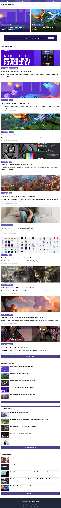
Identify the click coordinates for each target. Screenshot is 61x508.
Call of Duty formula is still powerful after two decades (18, 288)
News (10, 161)
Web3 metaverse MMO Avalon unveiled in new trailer (18, 196)
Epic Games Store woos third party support (20, 433)
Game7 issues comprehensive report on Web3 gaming (18, 258)
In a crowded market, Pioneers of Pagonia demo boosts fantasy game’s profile (29, 419)
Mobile (10, 24)
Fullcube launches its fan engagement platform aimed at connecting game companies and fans (33, 485)
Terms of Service (34, 506)
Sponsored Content (13, 68)
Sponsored (13, 78)
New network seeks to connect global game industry (17, 228)
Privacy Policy (26, 506)
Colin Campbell (14, 110)
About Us (25, 504)
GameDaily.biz (25, 501)
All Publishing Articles (30, 447)
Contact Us (33, 504)
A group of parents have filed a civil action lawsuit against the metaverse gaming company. (24, 137)
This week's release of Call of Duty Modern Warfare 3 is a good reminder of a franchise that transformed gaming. (29, 290)
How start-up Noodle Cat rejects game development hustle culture (22, 317)
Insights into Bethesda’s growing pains (19, 412)
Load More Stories (30, 356)
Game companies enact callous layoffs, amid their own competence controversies (30, 440)
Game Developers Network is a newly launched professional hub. (17, 231)
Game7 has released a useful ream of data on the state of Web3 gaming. (19, 260)
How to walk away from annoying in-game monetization (23, 426)
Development (4, 24)
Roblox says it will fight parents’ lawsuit (13, 135)
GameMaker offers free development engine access (17, 165)
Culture (3, 224)
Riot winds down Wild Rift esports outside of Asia (22, 458)
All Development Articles (30, 402)
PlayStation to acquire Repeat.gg (18, 464)
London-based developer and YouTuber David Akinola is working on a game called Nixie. (23, 350)
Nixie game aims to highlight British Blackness (15, 347)
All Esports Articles (30, 493)
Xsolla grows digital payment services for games (16, 71)
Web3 (10, 193)
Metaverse (41, 24)
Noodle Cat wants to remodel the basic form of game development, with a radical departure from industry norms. (29, 320)
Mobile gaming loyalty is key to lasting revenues (16, 103)
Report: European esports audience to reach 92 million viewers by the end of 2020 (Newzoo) (32, 471)
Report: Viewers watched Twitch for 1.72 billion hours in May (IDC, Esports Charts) (30, 478)
